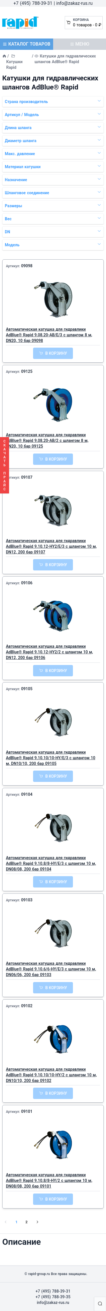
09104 (27, 794)
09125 (27, 371)
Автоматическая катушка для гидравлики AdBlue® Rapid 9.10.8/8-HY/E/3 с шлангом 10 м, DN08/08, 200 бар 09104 (51, 863)
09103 (27, 900)
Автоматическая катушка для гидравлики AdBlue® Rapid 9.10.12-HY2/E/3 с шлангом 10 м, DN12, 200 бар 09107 (51, 546)
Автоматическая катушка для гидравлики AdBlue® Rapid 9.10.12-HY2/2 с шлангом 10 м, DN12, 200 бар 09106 (49, 652)
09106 (27, 583)
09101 (27, 1111)
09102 (27, 1006)
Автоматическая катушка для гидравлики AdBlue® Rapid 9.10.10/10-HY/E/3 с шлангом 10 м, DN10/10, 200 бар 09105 (50, 758)
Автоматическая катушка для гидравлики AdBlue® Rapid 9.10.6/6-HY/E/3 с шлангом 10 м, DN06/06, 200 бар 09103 (51, 969)
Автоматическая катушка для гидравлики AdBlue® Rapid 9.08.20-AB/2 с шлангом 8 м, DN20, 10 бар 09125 (47, 440)
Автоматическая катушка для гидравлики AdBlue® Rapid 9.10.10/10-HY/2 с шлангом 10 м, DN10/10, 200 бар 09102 (51, 1075)
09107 (27, 477)
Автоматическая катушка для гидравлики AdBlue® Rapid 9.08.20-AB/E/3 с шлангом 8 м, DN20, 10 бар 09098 (49, 335)
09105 (27, 688)
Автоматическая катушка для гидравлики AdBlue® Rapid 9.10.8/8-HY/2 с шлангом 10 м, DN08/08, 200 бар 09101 (49, 1180)
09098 (27, 266)
